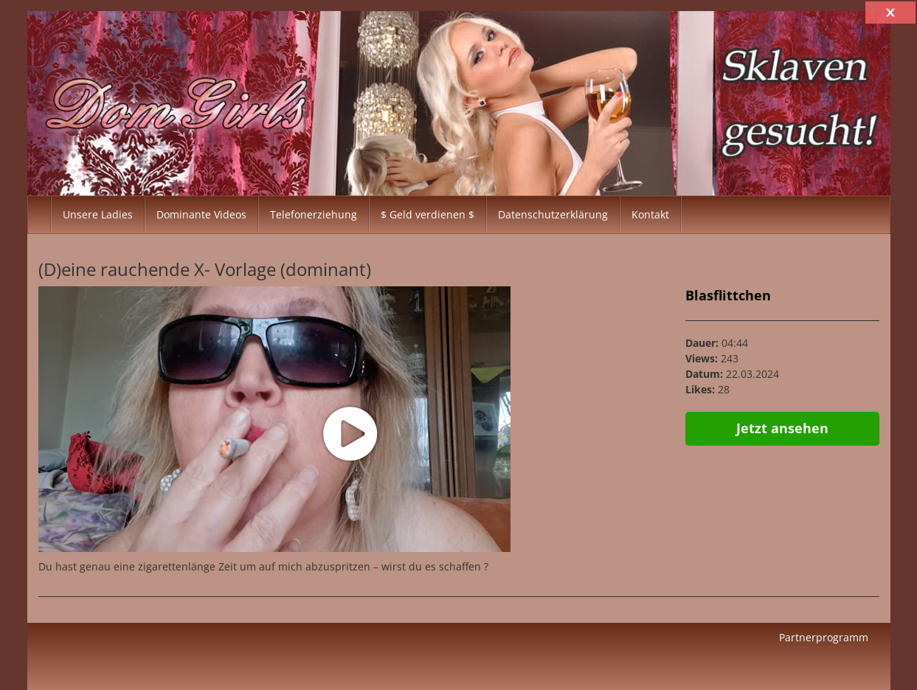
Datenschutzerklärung (553, 214)
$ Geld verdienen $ (427, 214)
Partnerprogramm (823, 637)
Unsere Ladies (98, 214)
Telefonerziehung (313, 214)
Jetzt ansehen (782, 428)
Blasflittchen (728, 295)
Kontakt (650, 214)
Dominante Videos (201, 214)
